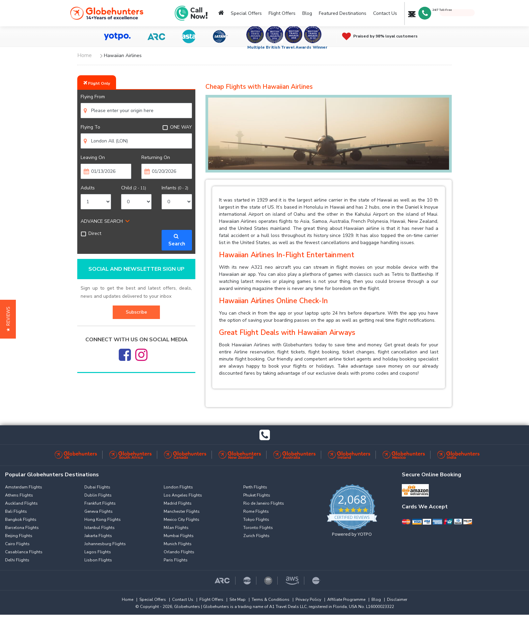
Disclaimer (397, 599)
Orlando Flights (179, 552)
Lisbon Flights (98, 560)
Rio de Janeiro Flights (263, 503)
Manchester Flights (182, 511)
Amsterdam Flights (23, 487)
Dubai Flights (97, 487)
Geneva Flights (98, 511)
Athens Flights (19, 495)
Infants (175, 188)
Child (133, 188)
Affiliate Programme (346, 599)
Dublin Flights (98, 495)
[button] (8, 319)
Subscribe (136, 312)
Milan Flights (176, 527)
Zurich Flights (256, 535)
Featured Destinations (342, 13)
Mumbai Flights (179, 535)
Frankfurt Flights (100, 503)
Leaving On (93, 157)
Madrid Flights (178, 503)
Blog (307, 13)
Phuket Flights (256, 495)
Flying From (93, 97)
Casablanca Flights (24, 552)
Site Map (237, 599)
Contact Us (385, 13)
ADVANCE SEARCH (102, 221)
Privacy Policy (308, 599)
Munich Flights (178, 544)
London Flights (178, 487)
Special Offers (246, 13)
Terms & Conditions (270, 599)
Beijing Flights (18, 535)
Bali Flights (16, 511)
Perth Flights (255, 487)
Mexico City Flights (181, 519)
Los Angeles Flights (183, 495)
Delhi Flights (17, 560)
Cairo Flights (17, 544)
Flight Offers (282, 13)
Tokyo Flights (256, 519)
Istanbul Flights (99, 527)
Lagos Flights (97, 552)
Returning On (155, 157)
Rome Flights (256, 511)
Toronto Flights (258, 527)
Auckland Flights (21, 503)
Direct (91, 233)
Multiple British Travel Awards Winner (287, 47)
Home (127, 599)
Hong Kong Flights (102, 519)
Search (176, 240)
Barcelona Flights (22, 527)
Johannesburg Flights (105, 544)
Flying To (90, 127)
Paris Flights (176, 560)
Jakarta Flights (98, 535)
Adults (88, 188)
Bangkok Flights (20, 519)
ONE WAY (177, 127)
